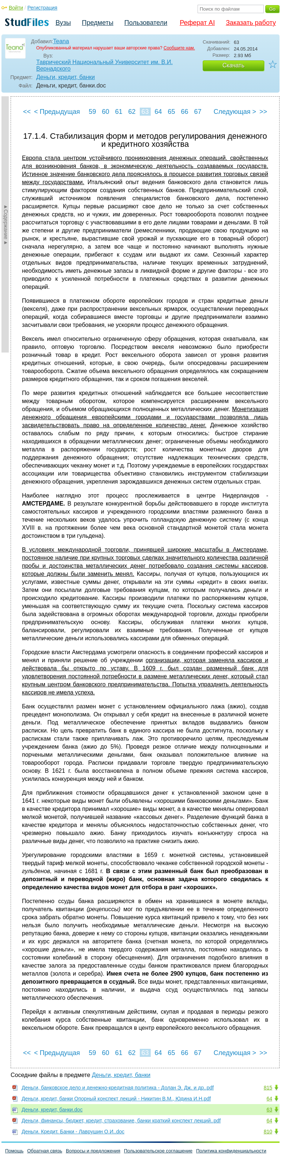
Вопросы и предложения (93, 1151)
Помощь (14, 1151)
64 (158, 111)
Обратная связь (44, 1151)
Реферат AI (197, 22)
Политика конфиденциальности (231, 1151)
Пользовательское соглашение (158, 1151)
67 (197, 111)
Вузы (63, 22)
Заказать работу (251, 22)
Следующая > (235, 111)
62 (131, 111)
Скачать (233, 65)
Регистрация (42, 8)
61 (118, 111)
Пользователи (145, 22)
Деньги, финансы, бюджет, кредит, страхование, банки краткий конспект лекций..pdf (121, 1120)
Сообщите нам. (179, 48)
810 (268, 1131)
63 (145, 111)
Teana (61, 41)
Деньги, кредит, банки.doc (52, 1110)
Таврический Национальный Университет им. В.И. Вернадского (104, 65)
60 (105, 111)
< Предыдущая (57, 111)
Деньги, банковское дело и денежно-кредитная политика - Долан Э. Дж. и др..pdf (118, 1088)
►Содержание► (6, 224)
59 (92, 111)
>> (263, 111)
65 (171, 111)
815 (268, 1088)
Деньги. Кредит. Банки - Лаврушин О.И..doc (73, 1131)
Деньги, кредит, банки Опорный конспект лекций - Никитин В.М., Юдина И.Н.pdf (116, 1099)
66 (184, 111)
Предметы (97, 22)
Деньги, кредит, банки (65, 77)
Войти (16, 8)
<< (27, 111)
